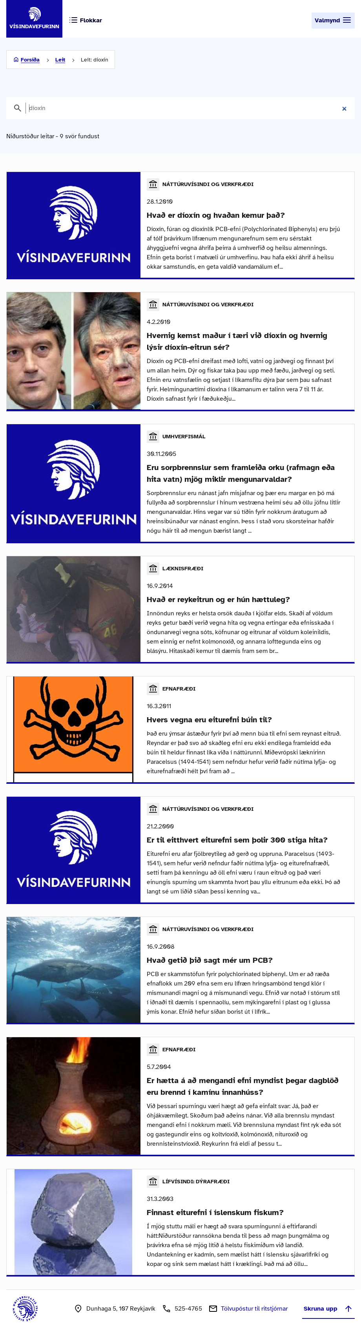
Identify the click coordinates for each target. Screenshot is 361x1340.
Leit (60, 59)
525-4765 (188, 1309)
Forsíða (30, 59)
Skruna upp (328, 1308)
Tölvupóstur (254, 1309)
